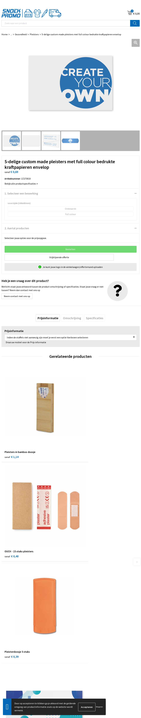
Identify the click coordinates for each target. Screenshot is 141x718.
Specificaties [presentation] (94, 318)
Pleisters (34, 34)
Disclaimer (6, 653)
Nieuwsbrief (78, 585)
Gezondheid (21, 34)
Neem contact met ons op (17, 296)
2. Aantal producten (17, 228)
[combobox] (65, 23)
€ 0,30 (81, 525)
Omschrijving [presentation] (72, 318)
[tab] (48, 318)
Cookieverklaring (10, 644)
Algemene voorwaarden (13, 639)
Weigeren (99, 707)
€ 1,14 (12, 439)
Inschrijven (131, 685)
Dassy (75, 639)
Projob (75, 653)
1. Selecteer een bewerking (21, 193)
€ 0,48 (81, 439)
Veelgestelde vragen (82, 590)
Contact (76, 581)
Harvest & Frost (80, 648)
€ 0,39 (12, 521)
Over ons (76, 576)
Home (4, 34)
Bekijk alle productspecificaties (21, 183)
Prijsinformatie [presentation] (47, 318)
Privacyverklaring (10, 648)
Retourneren (78, 599)
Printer (75, 644)
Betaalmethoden (80, 594)
